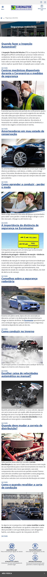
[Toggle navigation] (2, 8)
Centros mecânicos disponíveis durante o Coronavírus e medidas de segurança (22, 73)
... (3, 18)
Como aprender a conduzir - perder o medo (23, 186)
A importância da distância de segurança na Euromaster (20, 227)
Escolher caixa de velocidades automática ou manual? (19, 375)
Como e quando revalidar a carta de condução (21, 486)
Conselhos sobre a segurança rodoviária (19, 280)
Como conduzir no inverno (17, 331)
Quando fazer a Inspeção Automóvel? (16, 45)
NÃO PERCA (23, 573)
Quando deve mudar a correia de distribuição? (21, 427)
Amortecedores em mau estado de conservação (22, 132)
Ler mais (4, 68)
